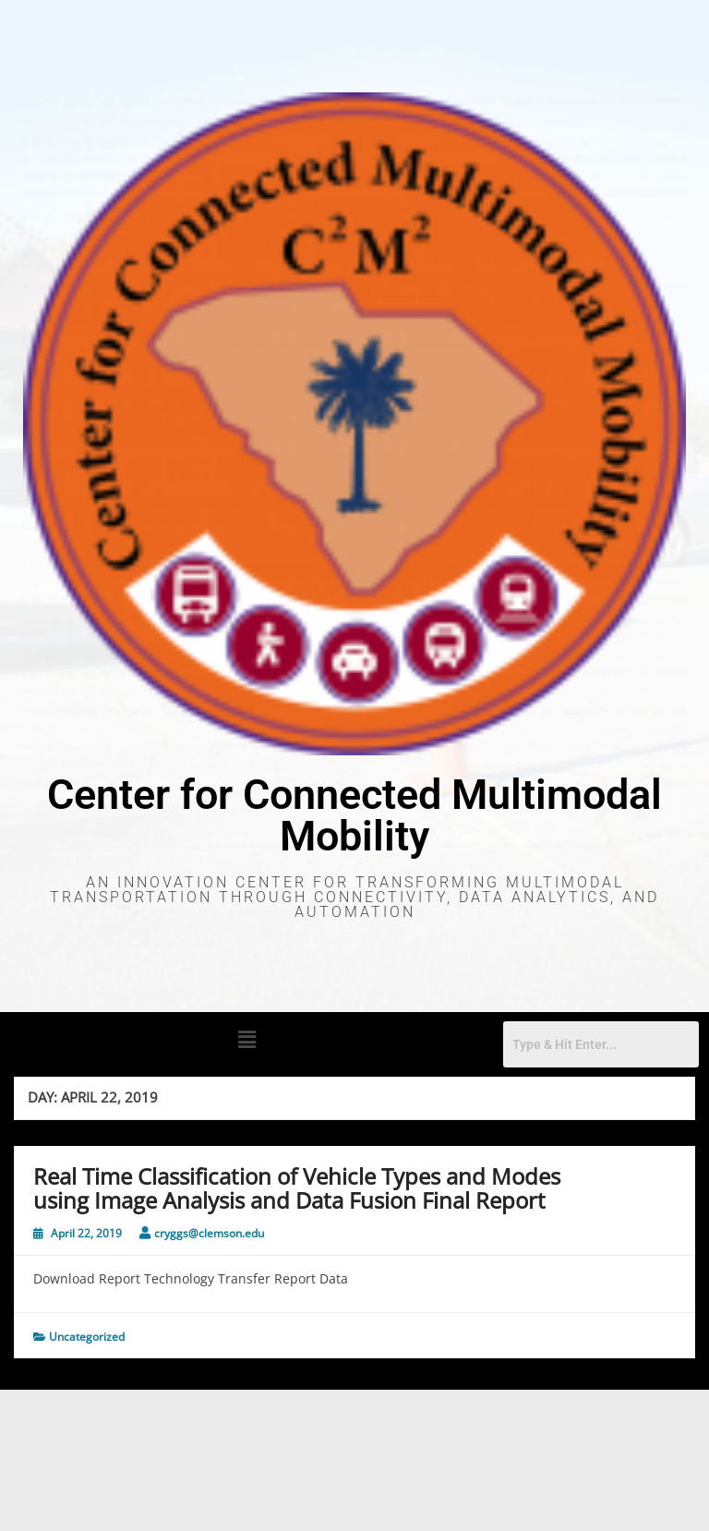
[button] (246, 1038)
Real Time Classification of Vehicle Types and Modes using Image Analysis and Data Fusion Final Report (296, 1188)
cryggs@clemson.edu (209, 1233)
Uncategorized (87, 1336)
